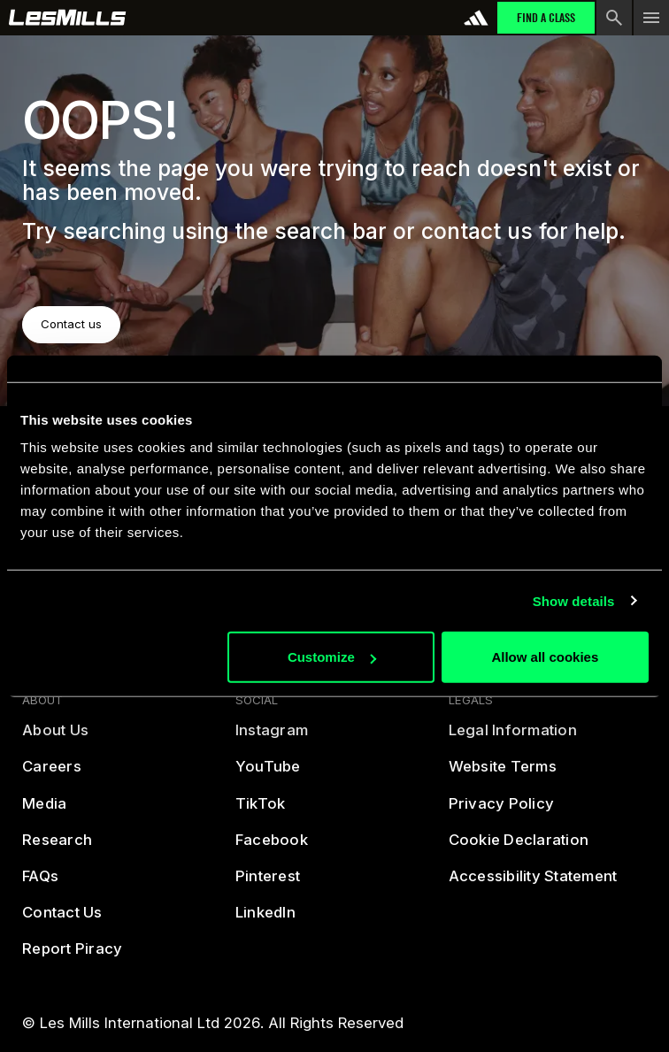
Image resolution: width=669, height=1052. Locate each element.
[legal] (513, 738)
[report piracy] (72, 957)
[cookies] (519, 847)
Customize (332, 656)
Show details (574, 600)
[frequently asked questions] (40, 883)
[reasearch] (57, 847)
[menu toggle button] (651, 17)
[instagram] (271, 738)
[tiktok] (260, 811)
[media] (44, 811)
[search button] (614, 17)
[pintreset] (267, 883)
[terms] (503, 774)
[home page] (68, 17)
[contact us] (62, 920)
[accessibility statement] (533, 883)
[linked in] (265, 920)
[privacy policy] (502, 811)
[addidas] (476, 18)
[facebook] (271, 847)
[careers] (51, 774)
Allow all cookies (544, 656)
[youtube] (268, 774)
